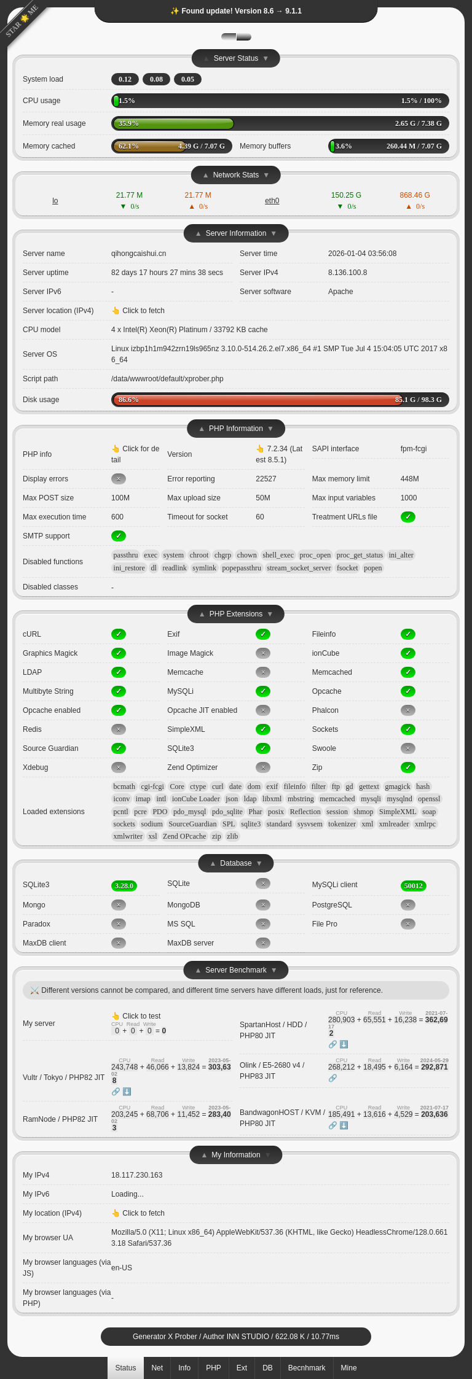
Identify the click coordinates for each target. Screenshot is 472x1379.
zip (216, 836)
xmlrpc (425, 824)
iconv (122, 798)
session (337, 811)
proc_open (315, 555)
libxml (271, 798)
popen (373, 568)
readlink (174, 568)
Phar (255, 811)
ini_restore (129, 568)
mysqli (371, 798)
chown (247, 555)
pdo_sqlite (227, 811)
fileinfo (294, 786)
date (235, 786)
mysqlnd (399, 798)
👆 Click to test (135, 1016)
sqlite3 (251, 824)
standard (279, 824)
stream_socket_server (299, 568)
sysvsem (310, 824)
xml (368, 824)
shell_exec (278, 555)
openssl (429, 798)
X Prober (182, 1336)
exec (150, 555)
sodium (152, 824)
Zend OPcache (184, 836)
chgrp (222, 555)
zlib (232, 836)
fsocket (347, 568)
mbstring (301, 798)
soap (429, 811)
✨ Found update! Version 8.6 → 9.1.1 (236, 11)
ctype (198, 786)
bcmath (124, 786)
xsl (153, 836)
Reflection (305, 811)
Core (177, 786)
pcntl (121, 811)
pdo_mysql (189, 811)
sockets (124, 824)
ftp (336, 786)
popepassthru (241, 568)
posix (276, 811)
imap (143, 798)
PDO (159, 811)
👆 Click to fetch (138, 310)
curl (218, 786)
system (173, 555)
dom (254, 786)
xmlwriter (128, 836)
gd (349, 786)
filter (319, 786)
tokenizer (342, 824)
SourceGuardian (192, 824)
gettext (369, 786)
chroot (199, 555)
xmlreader (394, 824)
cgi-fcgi (152, 786)
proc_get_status (360, 555)
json (232, 798)
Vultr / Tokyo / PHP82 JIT (63, 1077)
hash (423, 786)
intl (161, 798)
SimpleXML (398, 811)
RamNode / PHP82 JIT (60, 1119)
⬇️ (343, 1044)
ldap (250, 798)
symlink (204, 568)
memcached (337, 798)
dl (154, 568)
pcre (140, 811)
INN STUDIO (248, 1336)
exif (272, 786)
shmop (363, 811)
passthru (126, 555)
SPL (228, 824)
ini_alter (401, 555)
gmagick (397, 786)
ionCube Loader (196, 798)
